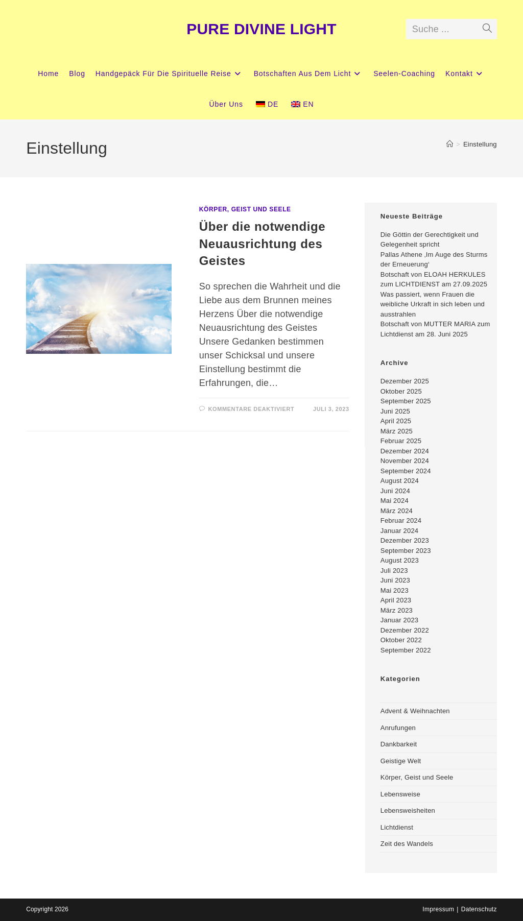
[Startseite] (449, 144)
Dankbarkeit (399, 744)
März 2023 (397, 610)
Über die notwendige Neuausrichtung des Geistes (262, 244)
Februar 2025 (401, 441)
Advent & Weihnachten (415, 711)
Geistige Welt (401, 761)
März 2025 (397, 431)
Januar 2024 (399, 531)
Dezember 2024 (405, 451)
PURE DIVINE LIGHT (261, 28)
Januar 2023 (399, 620)
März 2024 (397, 511)
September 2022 (406, 650)
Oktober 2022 (401, 640)
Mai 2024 (395, 500)
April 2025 (396, 421)
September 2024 (406, 471)
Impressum (438, 909)
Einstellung (480, 144)
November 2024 (405, 461)
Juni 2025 (395, 411)
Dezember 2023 (405, 540)
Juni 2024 (395, 491)
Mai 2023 (395, 590)
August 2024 (400, 480)
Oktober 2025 (401, 391)
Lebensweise (400, 794)
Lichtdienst (397, 827)
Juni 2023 (395, 580)
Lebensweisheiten (408, 810)
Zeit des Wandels (407, 843)
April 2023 (396, 600)
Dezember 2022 (405, 630)
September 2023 (406, 550)
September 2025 (406, 401)
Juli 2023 (394, 570)
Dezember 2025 (405, 381)
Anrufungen (398, 728)
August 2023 (400, 560)
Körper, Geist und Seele (245, 209)
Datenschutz (479, 909)
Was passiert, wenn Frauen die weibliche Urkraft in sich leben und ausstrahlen (433, 304)
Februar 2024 (401, 520)
